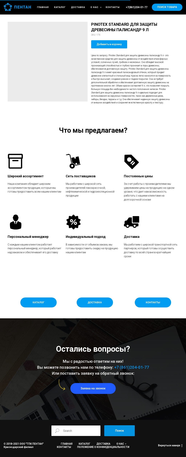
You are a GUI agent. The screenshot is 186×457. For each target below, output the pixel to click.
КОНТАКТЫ (113, 7)
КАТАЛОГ (60, 7)
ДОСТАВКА (78, 7)
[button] (93, 388)
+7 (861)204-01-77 (131, 367)
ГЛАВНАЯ (43, 7)
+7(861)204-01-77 (136, 7)
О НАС (94, 7)
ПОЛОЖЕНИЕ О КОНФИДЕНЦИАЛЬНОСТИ (103, 447)
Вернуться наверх (170, 445)
